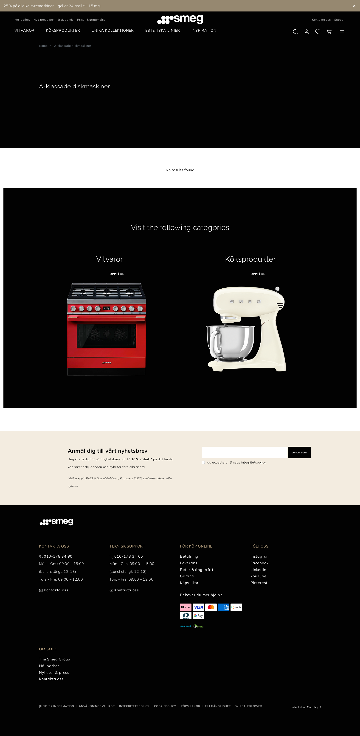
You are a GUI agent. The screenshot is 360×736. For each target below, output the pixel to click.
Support (340, 19)
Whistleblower (248, 706)
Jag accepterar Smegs (236, 462)
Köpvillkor (190, 706)
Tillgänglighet (218, 706)
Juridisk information (56, 706)
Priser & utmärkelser (92, 19)
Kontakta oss (321, 19)
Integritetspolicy (134, 706)
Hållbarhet (22, 19)
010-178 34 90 (58, 556)
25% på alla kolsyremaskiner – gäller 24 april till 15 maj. (53, 5)
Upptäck (116, 274)
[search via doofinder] (295, 32)
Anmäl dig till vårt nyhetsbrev (108, 450)
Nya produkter (44, 19)
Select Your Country (304, 707)
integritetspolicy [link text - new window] (253, 462)
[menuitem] (25, 30)
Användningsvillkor (97, 706)
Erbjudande (65, 19)
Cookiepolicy (165, 706)
